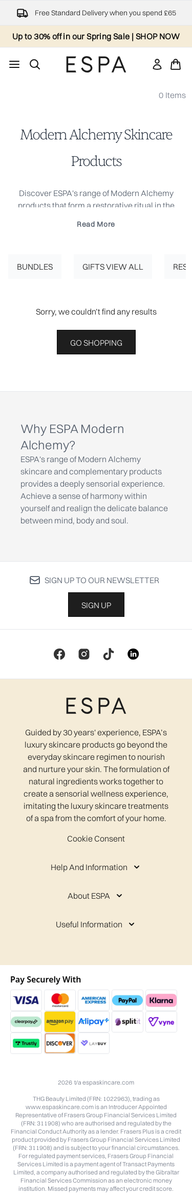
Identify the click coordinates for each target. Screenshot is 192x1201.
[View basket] (175, 64)
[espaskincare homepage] (96, 64)
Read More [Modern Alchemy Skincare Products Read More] (96, 224)
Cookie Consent (96, 838)
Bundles (35, 266)
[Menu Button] (14, 64)
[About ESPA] (96, 896)
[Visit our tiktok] (108, 654)
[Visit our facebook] (59, 654)
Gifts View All (112, 266)
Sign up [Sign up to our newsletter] (96, 605)
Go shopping (96, 343)
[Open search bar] (35, 64)
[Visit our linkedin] (133, 654)
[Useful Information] (96, 924)
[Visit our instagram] (84, 654)
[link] (157, 64)
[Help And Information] (96, 867)
